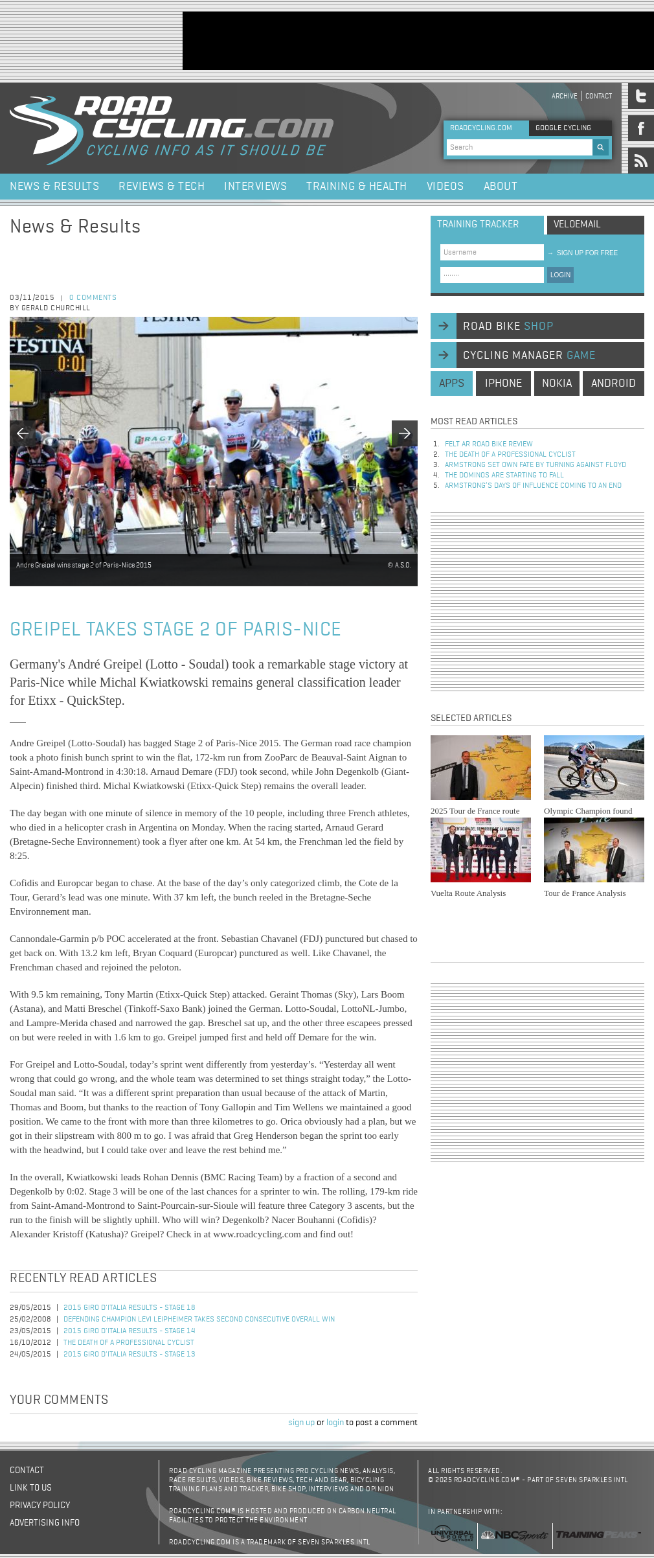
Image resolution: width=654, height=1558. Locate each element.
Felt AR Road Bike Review (489, 444)
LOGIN (560, 275)
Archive (565, 96)
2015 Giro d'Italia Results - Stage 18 (129, 1308)
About (501, 186)
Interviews (255, 186)
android (613, 383)
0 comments (93, 298)
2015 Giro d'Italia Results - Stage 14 (129, 1331)
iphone (503, 383)
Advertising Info (45, 1523)
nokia (557, 383)
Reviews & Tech (161, 186)
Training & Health (356, 186)
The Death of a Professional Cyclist (128, 1343)
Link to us (31, 1488)
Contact (598, 96)
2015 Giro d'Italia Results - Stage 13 (129, 1354)
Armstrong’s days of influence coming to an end (533, 486)
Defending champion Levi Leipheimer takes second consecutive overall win (199, 1319)
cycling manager (529, 355)
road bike (508, 326)
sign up (301, 1422)
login (335, 1422)
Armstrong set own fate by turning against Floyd (535, 465)
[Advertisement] (537, 602)
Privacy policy (40, 1505)
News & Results (54, 186)
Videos (445, 186)
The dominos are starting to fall (504, 475)
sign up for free (582, 253)
